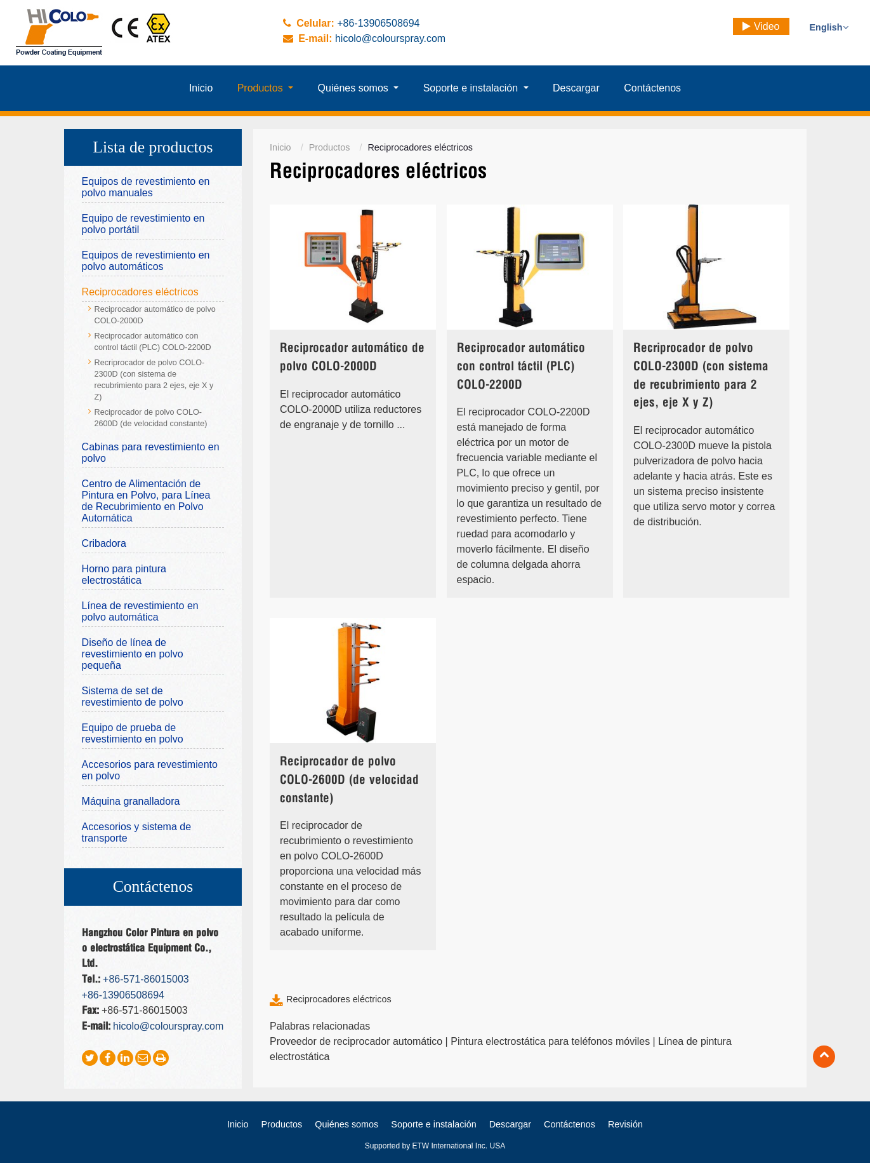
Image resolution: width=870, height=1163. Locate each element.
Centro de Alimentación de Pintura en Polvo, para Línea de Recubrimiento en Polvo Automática (146, 500)
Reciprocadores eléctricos (339, 999)
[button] (265, 88)
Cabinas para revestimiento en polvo (151, 452)
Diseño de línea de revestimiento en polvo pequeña (132, 654)
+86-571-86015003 (146, 979)
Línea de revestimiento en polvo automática (140, 611)
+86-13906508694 (378, 23)
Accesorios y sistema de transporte (137, 832)
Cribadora (104, 543)
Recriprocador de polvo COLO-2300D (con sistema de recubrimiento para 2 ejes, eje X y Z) (700, 375)
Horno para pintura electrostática (124, 574)
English (829, 27)
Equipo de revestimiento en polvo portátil (143, 224)
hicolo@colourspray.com (390, 38)
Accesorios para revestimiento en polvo (150, 770)
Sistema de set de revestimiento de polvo (132, 696)
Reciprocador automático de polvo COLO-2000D (352, 357)
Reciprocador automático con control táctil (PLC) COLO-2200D (521, 366)
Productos (329, 147)
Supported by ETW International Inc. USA (435, 1145)
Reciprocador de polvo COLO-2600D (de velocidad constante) (349, 780)
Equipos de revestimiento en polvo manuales (146, 187)
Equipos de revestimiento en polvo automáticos (146, 261)
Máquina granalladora (131, 801)
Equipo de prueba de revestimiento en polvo (132, 733)
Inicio (280, 147)
